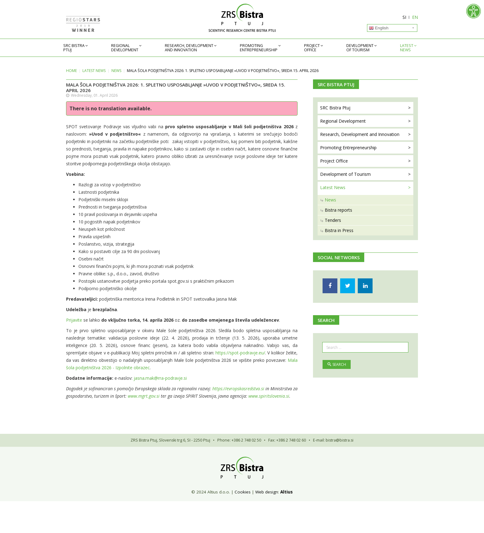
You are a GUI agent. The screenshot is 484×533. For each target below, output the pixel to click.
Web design (266, 492)
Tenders (333, 220)
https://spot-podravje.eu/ (240, 353)
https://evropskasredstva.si (238, 388)
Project (312, 48)
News (116, 70)
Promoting (258, 48)
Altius (286, 492)
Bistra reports (338, 210)
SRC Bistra (74, 48)
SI (404, 17)
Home (71, 70)
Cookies (243, 492)
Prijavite (74, 320)
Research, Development (189, 48)
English (378, 28)
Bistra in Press (339, 230)
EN (415, 17)
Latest (406, 48)
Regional (124, 48)
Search (336, 364)
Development (359, 48)
